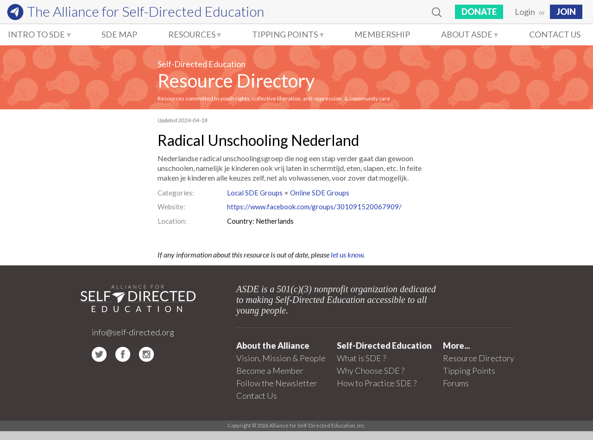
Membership (382, 34)
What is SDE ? (361, 358)
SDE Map (119, 34)
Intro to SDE (36, 34)
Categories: (176, 193)
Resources (191, 34)
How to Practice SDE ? (376, 383)
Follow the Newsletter (276, 383)
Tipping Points (285, 34)
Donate (479, 11)
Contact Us (554, 34)
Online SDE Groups (319, 193)
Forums (456, 383)
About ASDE (466, 34)
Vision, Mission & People (281, 358)
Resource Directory (236, 80)
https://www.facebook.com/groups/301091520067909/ (314, 206)
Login (525, 11)
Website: (171, 206)
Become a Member (269, 370)
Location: (172, 221)
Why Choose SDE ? (370, 370)
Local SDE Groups (255, 193)
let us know (347, 254)
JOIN (566, 11)
